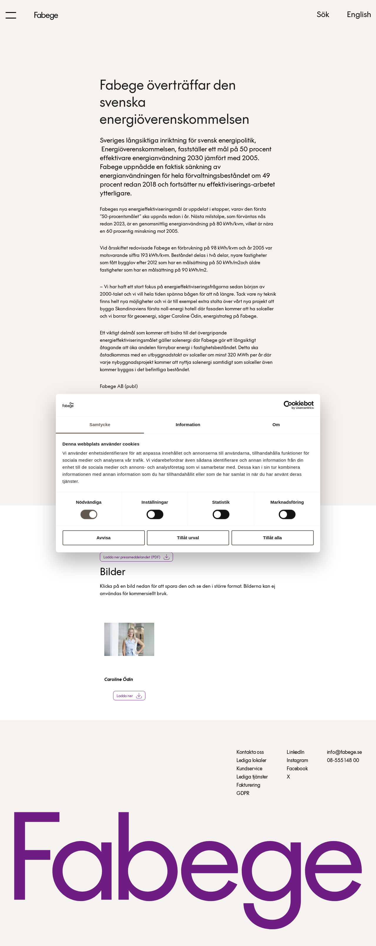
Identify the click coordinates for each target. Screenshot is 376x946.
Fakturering (248, 785)
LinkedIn (295, 752)
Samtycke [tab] (100, 424)
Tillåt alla (272, 537)
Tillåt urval (188, 537)
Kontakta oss (250, 752)
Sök (323, 15)
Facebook (297, 769)
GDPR (242, 793)
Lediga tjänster (252, 777)
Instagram (297, 761)
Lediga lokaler (251, 761)
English (359, 15)
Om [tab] (276, 424)
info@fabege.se (344, 752)
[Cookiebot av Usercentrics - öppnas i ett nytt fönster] (288, 405)
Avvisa (104, 537)
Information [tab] (188, 424)
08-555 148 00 (343, 761)
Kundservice (249, 769)
